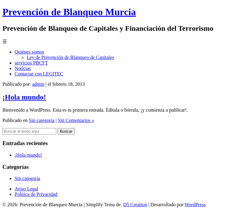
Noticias (23, 68)
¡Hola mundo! (24, 97)
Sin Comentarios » (76, 120)
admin (38, 84)
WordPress (195, 204)
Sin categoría (41, 120)
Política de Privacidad (36, 194)
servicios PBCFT (31, 62)
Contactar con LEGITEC (39, 73)
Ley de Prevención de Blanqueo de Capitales (70, 57)
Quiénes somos (29, 51)
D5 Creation (135, 204)
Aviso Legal (26, 188)
